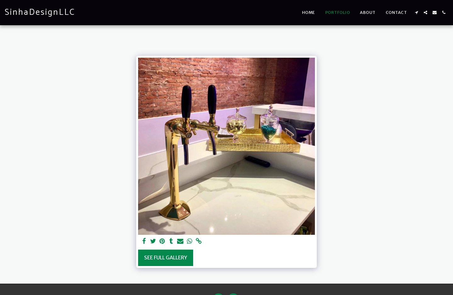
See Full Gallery (165, 257)
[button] (416, 12)
